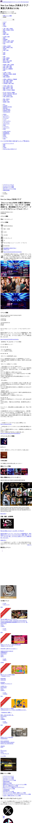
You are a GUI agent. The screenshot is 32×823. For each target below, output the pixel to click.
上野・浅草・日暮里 (8, 28)
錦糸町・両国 (6, 101)
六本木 (4, 26)
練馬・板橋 (5, 59)
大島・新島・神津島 (8, 80)
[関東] (4, 144)
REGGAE (5, 108)
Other (4, 138)
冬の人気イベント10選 (8, 791)
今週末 (13, 141)
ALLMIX (5, 105)
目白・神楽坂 (6, 58)
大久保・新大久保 (7, 95)
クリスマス (5, 118)
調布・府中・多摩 (7, 67)
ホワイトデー (6, 123)
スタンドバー (6, 127)
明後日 (10, 141)
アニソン (5, 137)
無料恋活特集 (6, 190)
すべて (2, 141)
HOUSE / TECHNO (7, 106)
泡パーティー (6, 116)
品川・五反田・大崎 (8, 87)
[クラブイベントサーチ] (8, 143)
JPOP (4, 135)
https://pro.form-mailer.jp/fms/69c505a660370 (10, 433)
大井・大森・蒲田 (7, 66)
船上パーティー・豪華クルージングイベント (13, 787)
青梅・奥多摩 (6, 76)
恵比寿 (4, 48)
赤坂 (4, 52)
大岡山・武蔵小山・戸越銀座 (10, 79)
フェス (4, 119)
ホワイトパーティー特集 (9, 788)
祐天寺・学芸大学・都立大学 (10, 93)
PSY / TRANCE (6, 109)
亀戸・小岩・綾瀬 (7, 60)
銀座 (4, 31)
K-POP (4, 136)
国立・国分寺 (6, 99)
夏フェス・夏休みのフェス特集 (10, 785)
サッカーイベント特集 (8, 186)
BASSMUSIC (6, 132)
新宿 (4, 38)
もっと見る (3, 756)
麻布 (4, 54)
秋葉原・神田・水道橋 (8, 64)
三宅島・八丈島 (7, 72)
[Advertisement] (16, 167)
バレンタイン (6, 122)
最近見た (26, 141)
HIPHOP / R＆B (6, 110)
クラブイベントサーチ (8, 184)
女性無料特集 (6, 790)
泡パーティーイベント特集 (9, 188)
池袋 (4, 56)
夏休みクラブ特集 (7, 783)
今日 (5, 141)
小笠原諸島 (5, 75)
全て (4, 104)
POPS (4, 129)
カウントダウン (7, 121)
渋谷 (4, 43)
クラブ (4, 22)
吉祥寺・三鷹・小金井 (8, 40)
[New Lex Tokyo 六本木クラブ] (10, 149)
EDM (4, 125)
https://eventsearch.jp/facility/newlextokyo (13, 251)
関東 (4, 23)
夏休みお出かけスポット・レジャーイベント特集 (15, 784)
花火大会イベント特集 (8, 187)
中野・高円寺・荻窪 (8, 96)
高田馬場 (5, 39)
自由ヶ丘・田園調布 (8, 68)
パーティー (5, 126)
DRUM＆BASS (6, 111)
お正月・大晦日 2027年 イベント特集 (12, 795)
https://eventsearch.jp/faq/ (6, 424)
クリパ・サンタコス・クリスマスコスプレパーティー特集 (17, 794)
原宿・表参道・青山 (8, 47)
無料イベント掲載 (7, 15)
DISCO (4, 114)
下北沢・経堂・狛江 (8, 85)
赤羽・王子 (5, 100)
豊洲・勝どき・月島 (8, 88)
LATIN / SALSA (6, 131)
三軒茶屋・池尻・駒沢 (8, 83)
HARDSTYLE (6, 133)
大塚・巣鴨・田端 (7, 82)
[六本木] (4, 147)
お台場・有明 (6, 36)
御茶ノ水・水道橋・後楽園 (9, 74)
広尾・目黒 (5, 50)
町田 (4, 70)
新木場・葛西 (6, 62)
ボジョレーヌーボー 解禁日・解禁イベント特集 (14, 792)
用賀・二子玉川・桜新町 (9, 90)
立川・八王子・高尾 (8, 42)
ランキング (19, 141)
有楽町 (4, 32)
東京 (4, 24)
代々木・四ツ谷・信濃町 (9, 92)
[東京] (4, 146)
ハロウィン (5, 115)
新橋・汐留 (5, 34)
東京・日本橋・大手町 (8, 30)
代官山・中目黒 (7, 46)
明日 (7, 141)
